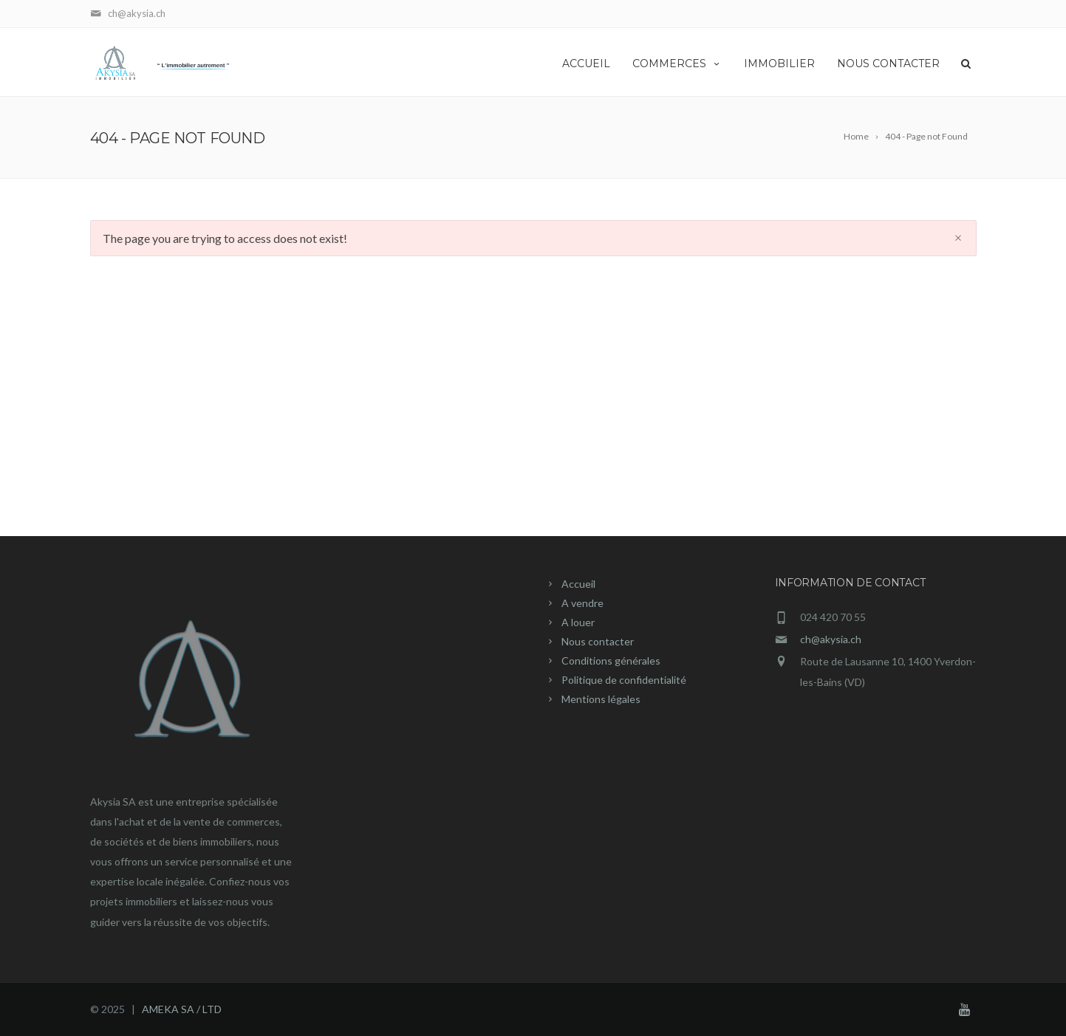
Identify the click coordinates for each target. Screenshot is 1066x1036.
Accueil (578, 583)
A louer (578, 622)
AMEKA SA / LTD (182, 1009)
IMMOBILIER (779, 63)
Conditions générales (610, 660)
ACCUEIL (586, 63)
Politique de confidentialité (623, 679)
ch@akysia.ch (830, 639)
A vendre (582, 603)
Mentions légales (600, 699)
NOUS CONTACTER (888, 63)
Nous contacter (597, 641)
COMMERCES (677, 63)
